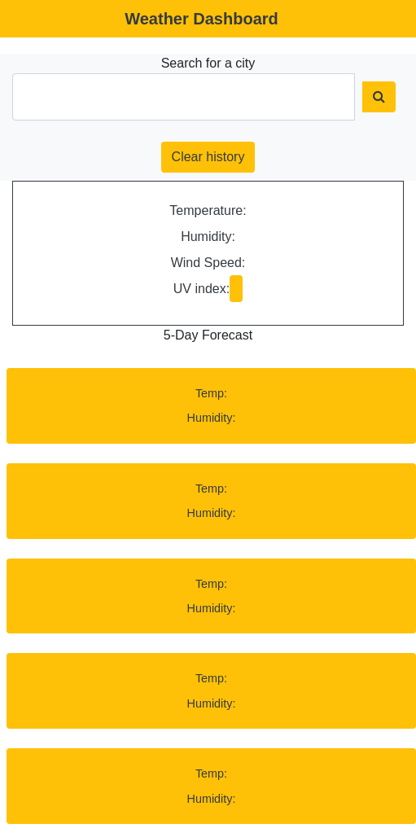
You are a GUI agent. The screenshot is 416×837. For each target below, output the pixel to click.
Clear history (208, 157)
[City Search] (183, 97)
